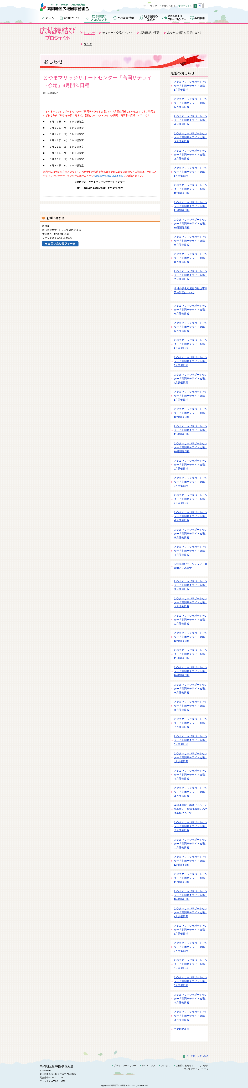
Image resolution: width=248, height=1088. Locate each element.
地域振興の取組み (149, 18)
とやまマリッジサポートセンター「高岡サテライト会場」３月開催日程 (190, 137)
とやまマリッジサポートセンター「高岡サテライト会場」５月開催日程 (190, 103)
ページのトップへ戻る (195, 1056)
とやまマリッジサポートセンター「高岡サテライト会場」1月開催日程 (190, 172)
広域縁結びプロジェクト (97, 18)
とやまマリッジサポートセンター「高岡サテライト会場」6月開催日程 (190, 85)
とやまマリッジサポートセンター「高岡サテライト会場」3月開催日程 (190, 361)
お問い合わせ (168, 6)
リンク (88, 44)
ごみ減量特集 (123, 18)
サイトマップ (150, 6)
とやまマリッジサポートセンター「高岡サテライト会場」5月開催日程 (190, 757)
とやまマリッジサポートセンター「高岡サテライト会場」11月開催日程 (190, 206)
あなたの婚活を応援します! (184, 32)
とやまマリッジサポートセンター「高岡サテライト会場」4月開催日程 (190, 344)
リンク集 (203, 1065)
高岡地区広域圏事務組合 (68, 9)
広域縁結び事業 (150, 32)
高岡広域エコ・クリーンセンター (174, 18)
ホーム (48, 18)
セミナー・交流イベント (117, 32)
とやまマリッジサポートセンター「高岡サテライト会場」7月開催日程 (190, 499)
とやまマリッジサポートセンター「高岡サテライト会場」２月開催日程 (190, 154)
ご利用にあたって (185, 1065)
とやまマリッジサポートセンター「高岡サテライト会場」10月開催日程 (190, 223)
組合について (70, 18)
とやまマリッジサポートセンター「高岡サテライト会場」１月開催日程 (190, 619)
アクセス (165, 1065)
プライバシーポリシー (125, 1065)
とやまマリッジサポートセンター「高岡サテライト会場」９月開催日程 (190, 240)
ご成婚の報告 (181, 1029)
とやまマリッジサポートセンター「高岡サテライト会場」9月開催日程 (190, 464)
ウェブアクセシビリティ (196, 1069)
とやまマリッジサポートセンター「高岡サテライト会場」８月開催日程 (190, 258)
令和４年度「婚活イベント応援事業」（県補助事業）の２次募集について (190, 809)
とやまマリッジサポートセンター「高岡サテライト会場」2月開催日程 (190, 378)
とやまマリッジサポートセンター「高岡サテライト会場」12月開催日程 (190, 189)
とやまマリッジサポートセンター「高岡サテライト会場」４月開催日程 (190, 120)
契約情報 (198, 18)
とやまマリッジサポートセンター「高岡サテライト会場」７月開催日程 (190, 275)
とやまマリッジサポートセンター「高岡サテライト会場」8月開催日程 (190, 482)
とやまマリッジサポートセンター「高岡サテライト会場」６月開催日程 (190, 309)
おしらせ (89, 32)
